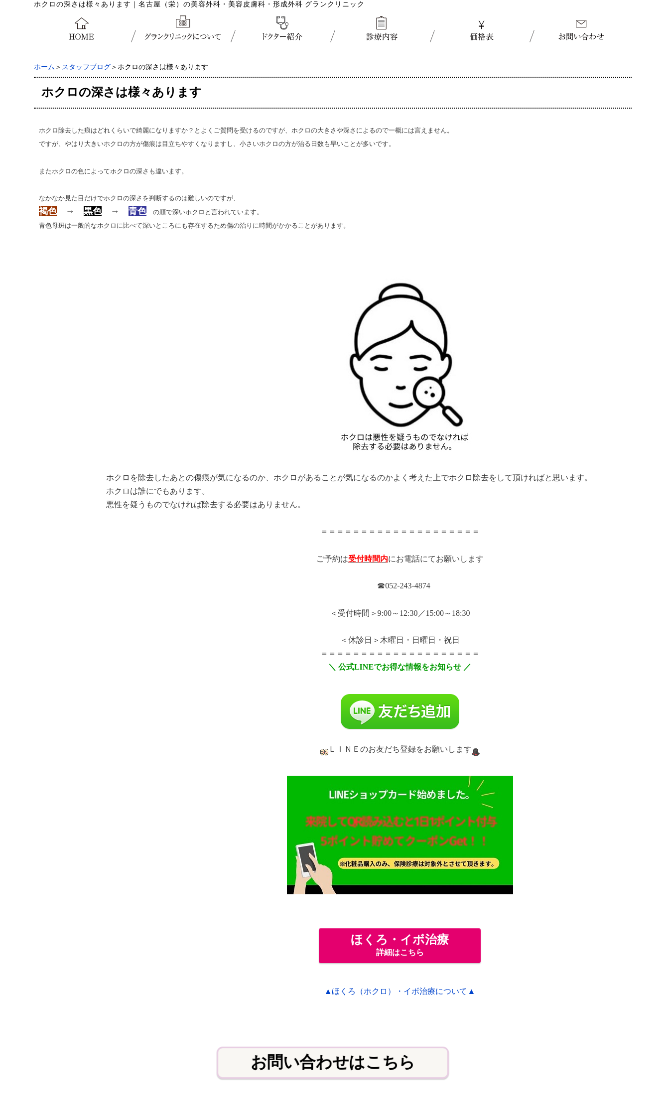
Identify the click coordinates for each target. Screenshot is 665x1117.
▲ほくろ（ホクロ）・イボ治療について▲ (400, 991)
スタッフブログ (86, 67)
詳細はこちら (400, 945)
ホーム (44, 67)
